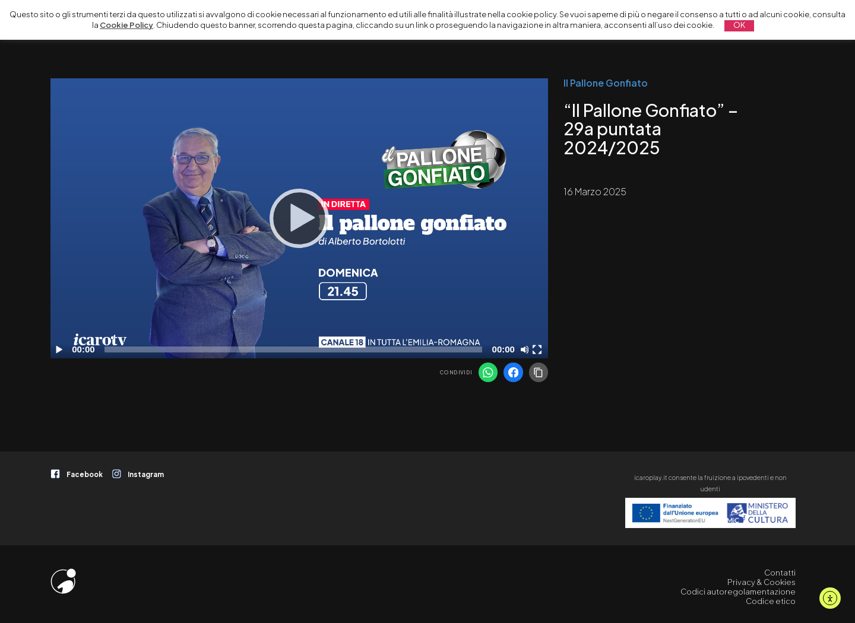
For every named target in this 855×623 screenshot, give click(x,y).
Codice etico (771, 601)
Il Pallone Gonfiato (605, 83)
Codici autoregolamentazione (738, 591)
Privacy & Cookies (761, 582)
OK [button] (739, 25)
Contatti (780, 572)
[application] (299, 218)
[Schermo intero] (538, 349)
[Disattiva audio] (527, 349)
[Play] (299, 218)
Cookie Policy (126, 25)
